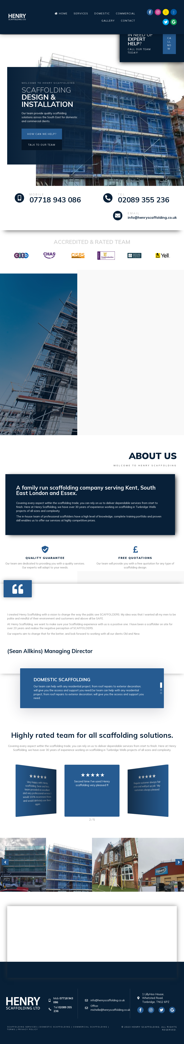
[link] (61, 13)
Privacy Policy (28, 1029)
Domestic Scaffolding (62, 679)
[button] (42, 134)
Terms (11, 1029)
